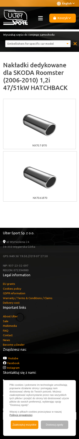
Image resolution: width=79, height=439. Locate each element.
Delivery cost (11, 302)
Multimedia (10, 325)
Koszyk (62, 18)
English (66, 3)
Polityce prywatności (20, 415)
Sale (5, 321)
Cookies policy (12, 288)
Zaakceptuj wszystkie (24, 424)
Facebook (13, 363)
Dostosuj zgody (54, 424)
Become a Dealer (14, 344)
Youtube (13, 358)
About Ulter (10, 316)
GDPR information (14, 293)
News (6, 340)
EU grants (9, 283)
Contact (8, 335)
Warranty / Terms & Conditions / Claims (27, 298)
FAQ (5, 330)
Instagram (13, 367)
